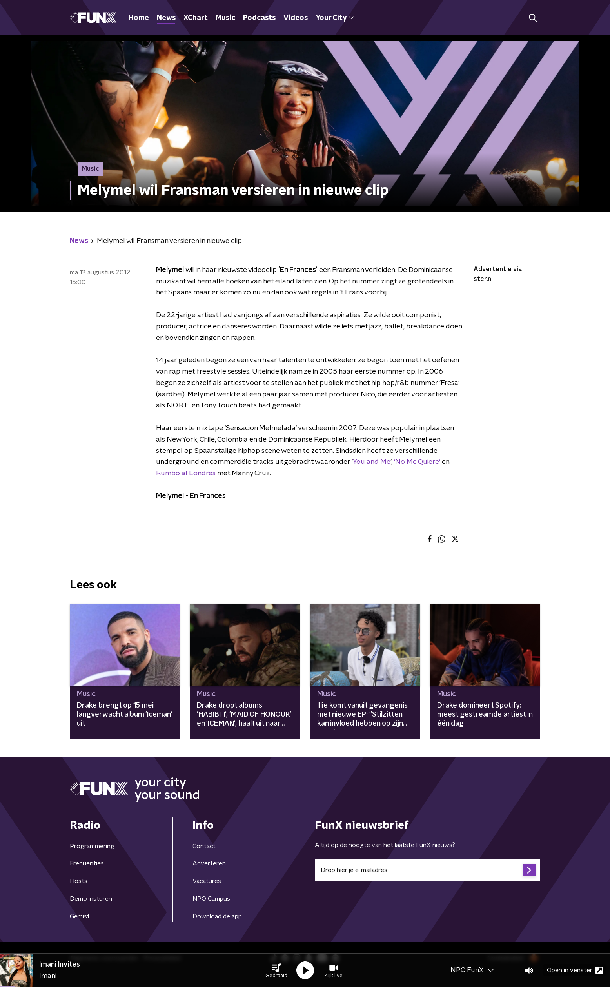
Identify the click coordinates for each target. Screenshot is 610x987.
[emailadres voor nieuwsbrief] (427, 870)
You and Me (371, 461)
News (166, 18)
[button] (276, 970)
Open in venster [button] (575, 970)
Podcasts (259, 18)
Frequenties (87, 863)
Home (139, 18)
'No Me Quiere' (417, 461)
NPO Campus (211, 899)
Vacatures (206, 881)
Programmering (92, 846)
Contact (204, 846)
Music (225, 18)
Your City (335, 18)
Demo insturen (91, 899)
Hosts (78, 881)
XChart (195, 18)
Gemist (80, 916)
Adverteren (209, 863)
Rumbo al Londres (186, 473)
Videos (295, 18)
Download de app (217, 916)
